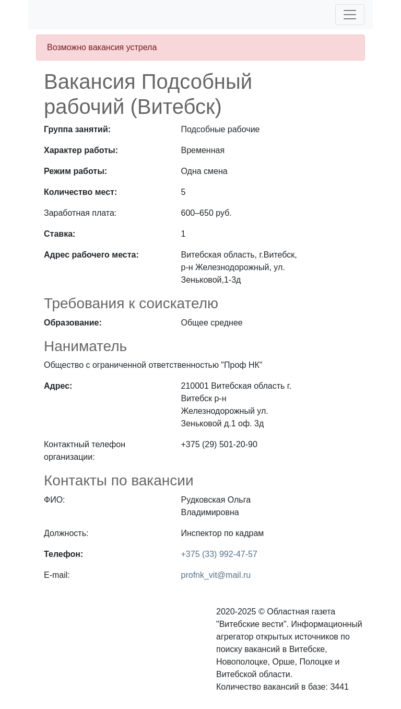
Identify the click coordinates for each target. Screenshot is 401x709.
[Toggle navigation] (349, 14)
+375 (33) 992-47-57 (219, 554)
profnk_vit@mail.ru (216, 575)
